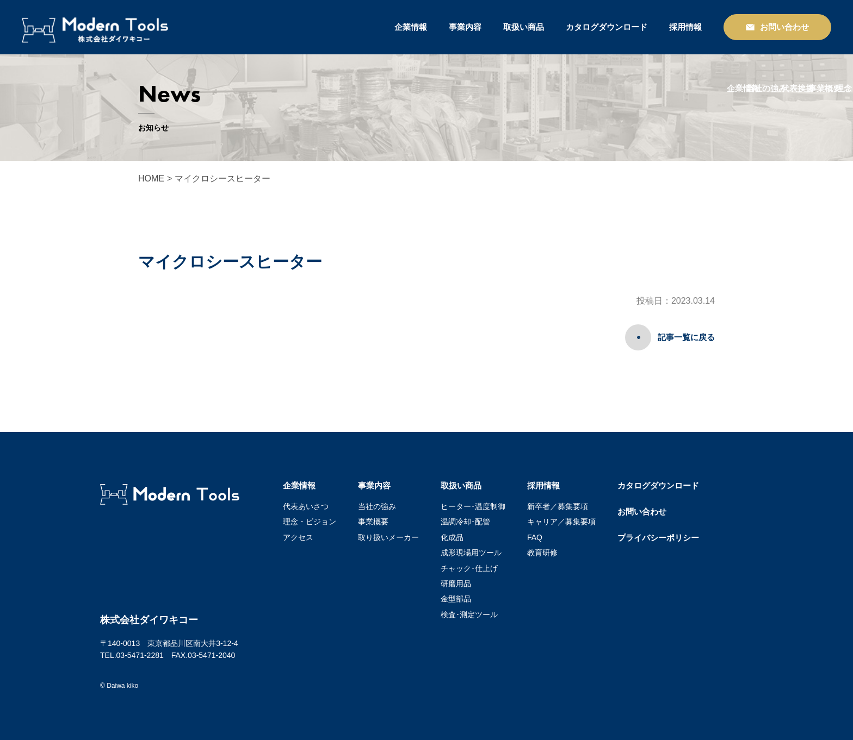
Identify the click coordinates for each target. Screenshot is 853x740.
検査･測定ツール (469, 614)
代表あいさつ (306, 506)
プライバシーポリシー (658, 537)
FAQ (534, 537)
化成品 (452, 537)
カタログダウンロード (606, 27)
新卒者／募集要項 (557, 506)
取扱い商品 (523, 27)
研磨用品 (456, 583)
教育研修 (542, 552)
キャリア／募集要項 (561, 521)
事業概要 (373, 521)
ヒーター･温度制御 (473, 506)
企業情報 (410, 27)
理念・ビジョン (309, 521)
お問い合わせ (641, 511)
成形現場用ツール (471, 552)
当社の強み (377, 506)
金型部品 (456, 598)
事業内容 (465, 27)
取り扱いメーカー (388, 537)
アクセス (298, 537)
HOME (151, 178)
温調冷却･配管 (465, 521)
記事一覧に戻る (686, 337)
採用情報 (685, 27)
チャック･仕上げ (469, 568)
